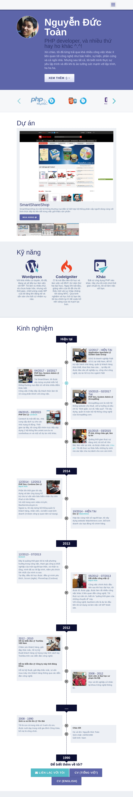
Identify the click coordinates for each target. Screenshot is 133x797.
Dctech (22, 557)
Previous (19, 101)
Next (114, 101)
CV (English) (66, 781)
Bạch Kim (23, 486)
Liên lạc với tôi (50, 772)
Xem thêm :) (59, 77)
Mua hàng (30, 217)
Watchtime (84, 514)
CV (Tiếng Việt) (86, 772)
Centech (33, 415)
